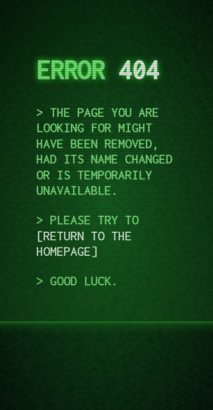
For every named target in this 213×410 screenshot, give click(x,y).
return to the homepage (84, 243)
